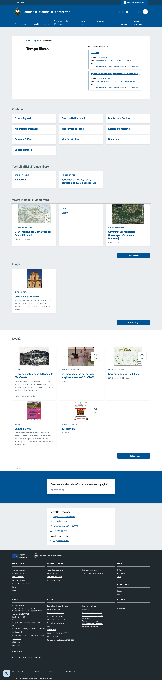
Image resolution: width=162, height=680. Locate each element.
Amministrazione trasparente (92, 615)
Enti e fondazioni (18, 576)
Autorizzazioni (52, 573)
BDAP (49, 626)
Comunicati (121, 573)
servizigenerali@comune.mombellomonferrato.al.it (116, 81)
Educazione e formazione (56, 580)
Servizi (46, 23)
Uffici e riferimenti (22, 175)
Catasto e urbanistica (54, 576)
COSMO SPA (51, 629)
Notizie (17, 369)
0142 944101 (24, 614)
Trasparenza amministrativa (100, 22)
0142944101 (103, 57)
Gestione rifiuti (84, 22)
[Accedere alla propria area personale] (134, 2)
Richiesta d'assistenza (90, 626)
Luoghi (119, 591)
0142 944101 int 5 (105, 78)
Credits (51, 671)
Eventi (119, 594)
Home (28, 40)
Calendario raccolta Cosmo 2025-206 (60, 640)
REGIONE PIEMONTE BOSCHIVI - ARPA (61, 633)
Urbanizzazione (123, 24)
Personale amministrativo (21, 583)
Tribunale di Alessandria (55, 623)
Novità (36, 23)
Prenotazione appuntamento (92, 623)
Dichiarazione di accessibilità (92, 612)
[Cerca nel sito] (144, 11)
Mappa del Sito (69, 671)
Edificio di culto (21, 292)
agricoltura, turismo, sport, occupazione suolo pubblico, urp (115, 73)
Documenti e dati (18, 573)
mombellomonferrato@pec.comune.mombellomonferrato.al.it (115, 66)
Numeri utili (16, 645)
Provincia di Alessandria (55, 612)
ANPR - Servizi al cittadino (56, 636)
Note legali (86, 609)
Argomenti (37, 40)
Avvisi (119, 576)
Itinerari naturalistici (23, 227)
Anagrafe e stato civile (55, 570)
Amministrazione (21, 23)
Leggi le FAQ (86, 618)
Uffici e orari (16, 642)
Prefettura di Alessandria (56, 619)
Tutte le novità (134, 455)
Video (64, 208)
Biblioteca (95, 52)
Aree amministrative (19, 570)
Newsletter (121, 608)
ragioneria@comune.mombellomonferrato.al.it (114, 60)
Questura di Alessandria (55, 616)
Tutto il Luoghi (133, 322)
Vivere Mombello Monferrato (61, 22)
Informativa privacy (89, 606)
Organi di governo (18, 580)
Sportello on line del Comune (57, 606)
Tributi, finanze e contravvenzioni (93, 573)
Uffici (14, 590)
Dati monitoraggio (18, 671)
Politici (14, 587)
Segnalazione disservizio (90, 621)
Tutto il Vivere (133, 255)
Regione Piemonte (19, 2)
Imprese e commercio (89, 570)
